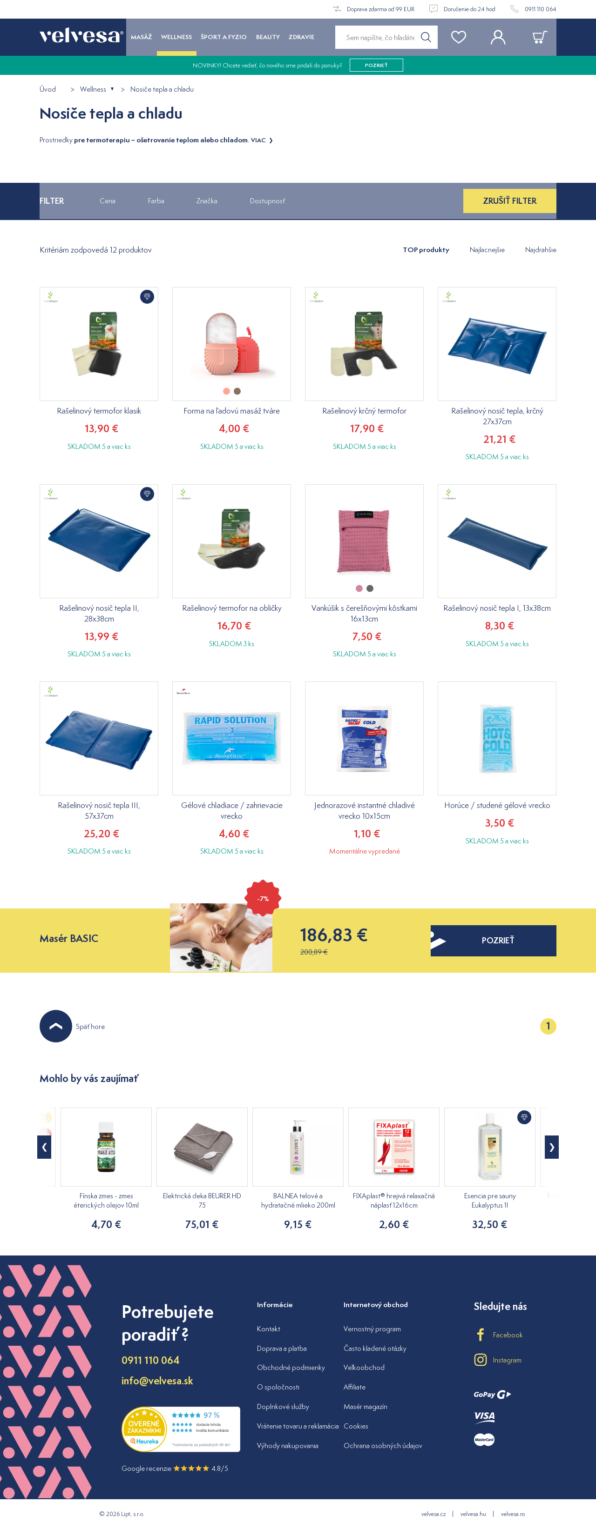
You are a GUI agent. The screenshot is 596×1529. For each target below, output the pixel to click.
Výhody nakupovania (287, 1445)
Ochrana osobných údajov (383, 1445)
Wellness (93, 89)
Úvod (48, 89)
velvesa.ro (513, 1514)
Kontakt (268, 1328)
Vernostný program (372, 1328)
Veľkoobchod (364, 1367)
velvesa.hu (473, 1514)
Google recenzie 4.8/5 (175, 1468)
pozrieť (376, 65)
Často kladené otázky (375, 1348)
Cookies (356, 1426)
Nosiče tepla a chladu (162, 89)
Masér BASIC (69, 938)
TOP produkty (426, 249)
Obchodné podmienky (291, 1367)
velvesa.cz (433, 1514)
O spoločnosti (278, 1386)
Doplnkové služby (283, 1406)
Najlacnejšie (487, 249)
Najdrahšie (540, 249)
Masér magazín (365, 1406)
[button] (551, 1147)
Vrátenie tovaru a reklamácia (298, 1426)
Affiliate (355, 1386)
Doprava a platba (282, 1348)
